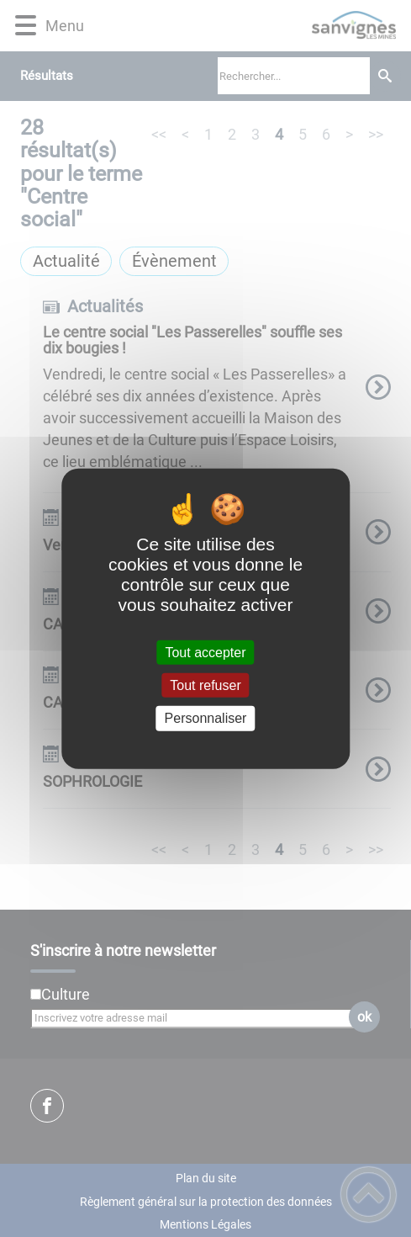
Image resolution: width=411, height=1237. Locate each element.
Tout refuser (205, 685)
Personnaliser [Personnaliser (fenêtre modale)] (206, 718)
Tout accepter (205, 652)
